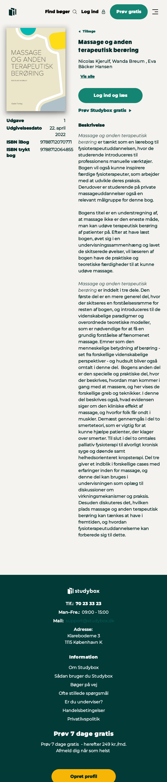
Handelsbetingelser (83, 710)
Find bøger (61, 11)
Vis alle (87, 76)
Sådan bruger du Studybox (83, 676)
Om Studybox (84, 667)
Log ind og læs (110, 95)
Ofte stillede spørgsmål (83, 693)
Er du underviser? (84, 701)
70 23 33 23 (88, 603)
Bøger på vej (83, 684)
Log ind (93, 11)
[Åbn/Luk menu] (155, 12)
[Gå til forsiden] (13, 12)
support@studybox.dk (90, 620)
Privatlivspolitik (83, 719)
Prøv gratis (128, 11)
